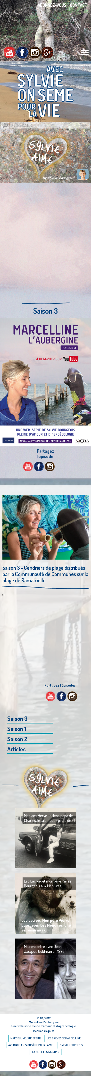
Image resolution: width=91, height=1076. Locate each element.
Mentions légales (43, 1031)
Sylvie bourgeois (71, 1045)
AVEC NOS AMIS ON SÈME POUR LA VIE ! (31, 1045)
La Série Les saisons (45, 1052)
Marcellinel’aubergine (25, 1038)
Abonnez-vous (52, 5)
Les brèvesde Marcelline (64, 1038)
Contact (78, 5)
